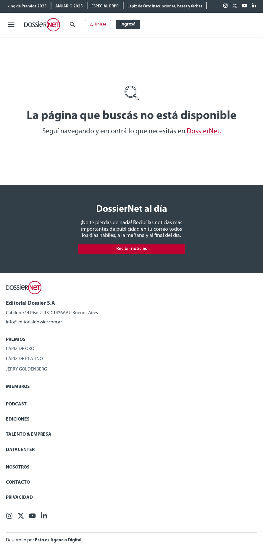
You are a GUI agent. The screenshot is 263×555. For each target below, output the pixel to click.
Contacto (18, 482)
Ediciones (18, 419)
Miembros (18, 386)
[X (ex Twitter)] (234, 6)
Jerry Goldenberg (26, 369)
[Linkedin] (254, 6)
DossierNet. (204, 131)
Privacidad (19, 497)
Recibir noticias (131, 248)
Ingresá (127, 24)
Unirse (98, 24)
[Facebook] (225, 6)
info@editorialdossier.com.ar (34, 322)
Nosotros (18, 467)
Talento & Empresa (28, 434)
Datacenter (20, 449)
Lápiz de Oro (20, 349)
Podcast (16, 404)
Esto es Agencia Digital (58, 540)
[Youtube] (244, 6)
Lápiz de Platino (24, 359)
